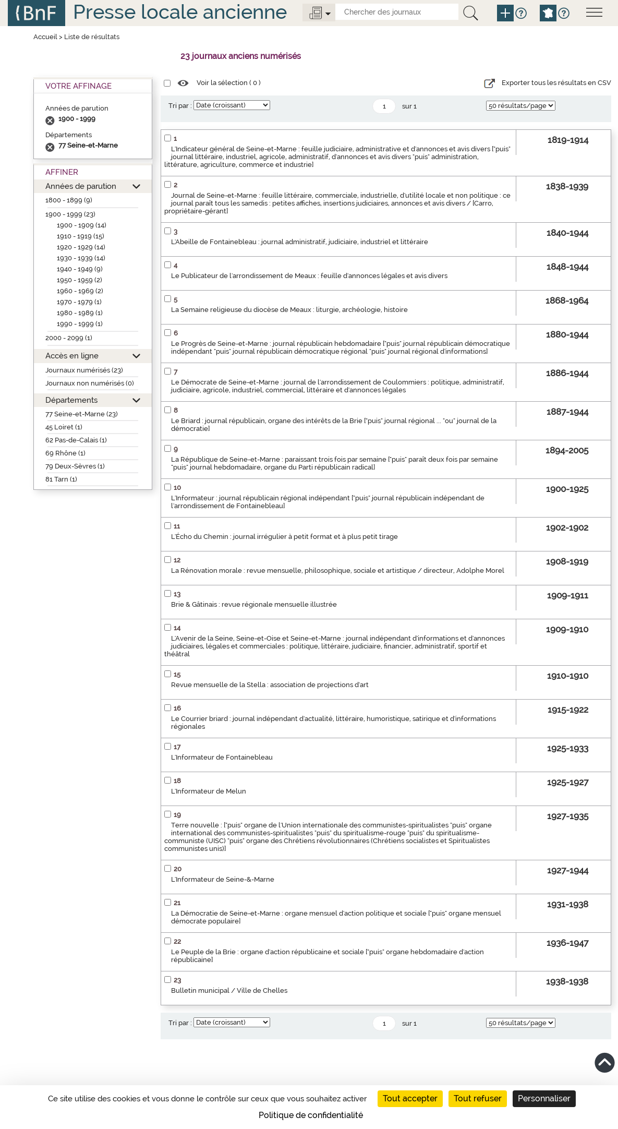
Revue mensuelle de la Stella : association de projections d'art (270, 685)
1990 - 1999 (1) (80, 324)
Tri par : (180, 106)
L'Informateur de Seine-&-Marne (222, 879)
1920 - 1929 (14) (81, 247)
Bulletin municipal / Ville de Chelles (229, 990)
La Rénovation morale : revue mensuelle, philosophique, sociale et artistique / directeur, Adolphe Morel (337, 570)
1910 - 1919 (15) (80, 236)
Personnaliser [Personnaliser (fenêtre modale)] (544, 1098)
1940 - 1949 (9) (80, 269)
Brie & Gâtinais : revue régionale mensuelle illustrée (254, 604)
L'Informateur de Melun (208, 791)
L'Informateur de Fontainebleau (222, 757)
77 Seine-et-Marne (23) (81, 414)
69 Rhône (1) (65, 453)
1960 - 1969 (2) (80, 291)
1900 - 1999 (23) (70, 214)
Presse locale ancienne (180, 11)
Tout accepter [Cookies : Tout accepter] (410, 1098)
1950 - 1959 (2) (79, 280)
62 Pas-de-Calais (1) (76, 440)
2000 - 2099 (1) (68, 338)
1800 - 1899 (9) (68, 200)
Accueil (45, 37)
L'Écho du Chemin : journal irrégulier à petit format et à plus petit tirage (284, 537)
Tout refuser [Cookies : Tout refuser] (478, 1098)
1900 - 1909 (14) (81, 225)
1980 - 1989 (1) (80, 313)
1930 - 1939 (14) (81, 258)
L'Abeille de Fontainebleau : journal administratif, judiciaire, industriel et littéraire (299, 242)
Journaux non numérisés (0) (89, 383)
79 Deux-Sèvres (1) (75, 466)
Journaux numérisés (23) (84, 370)
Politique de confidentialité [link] (311, 1115)
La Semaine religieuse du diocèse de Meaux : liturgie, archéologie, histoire (289, 310)
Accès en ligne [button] (72, 355)
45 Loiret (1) (63, 427)
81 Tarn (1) (61, 479)
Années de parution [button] (80, 186)
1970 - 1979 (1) (79, 302)
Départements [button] (71, 399)
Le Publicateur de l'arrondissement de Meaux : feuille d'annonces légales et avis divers (309, 276)
